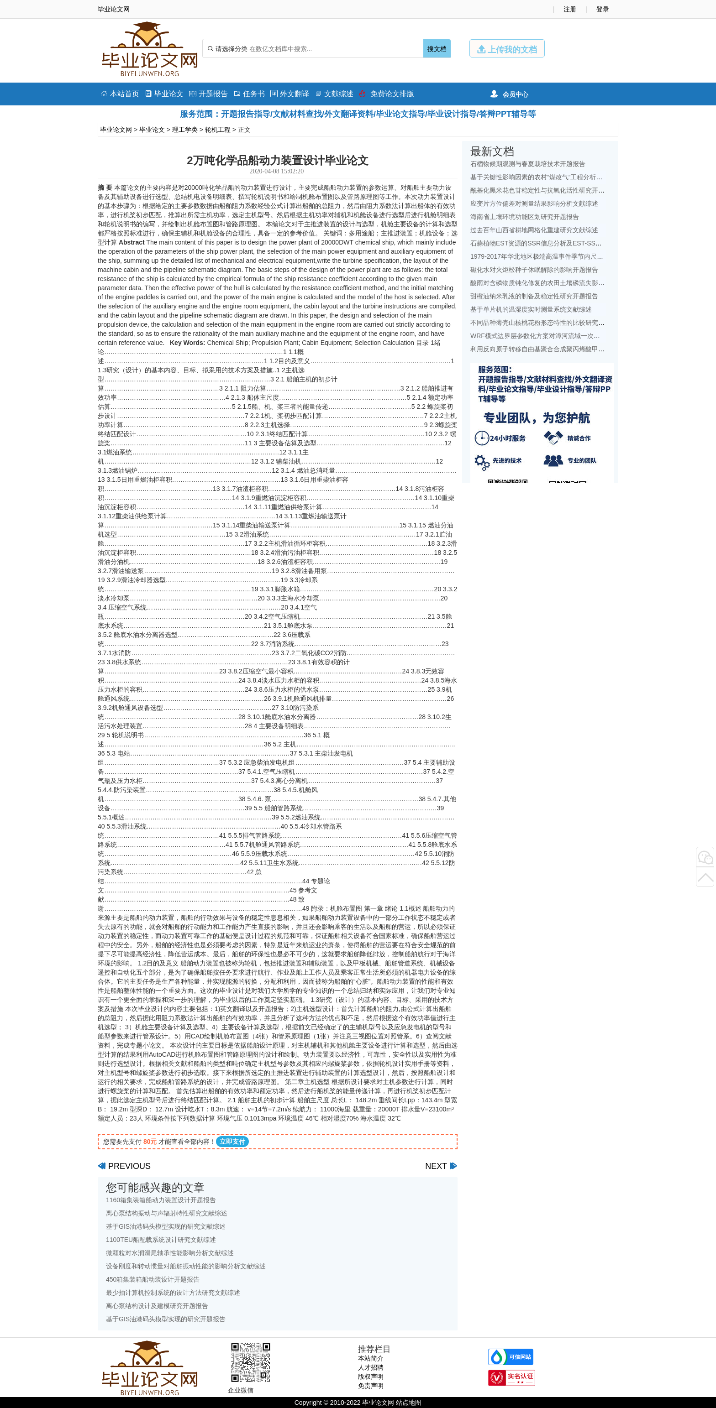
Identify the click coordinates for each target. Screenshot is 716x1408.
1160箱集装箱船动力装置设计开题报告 (161, 1200)
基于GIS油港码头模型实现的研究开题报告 (166, 1319)
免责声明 (371, 1385)
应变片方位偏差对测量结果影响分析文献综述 (534, 203)
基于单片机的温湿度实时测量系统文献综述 (531, 309)
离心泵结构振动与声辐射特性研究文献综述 (166, 1213)
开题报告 (208, 94)
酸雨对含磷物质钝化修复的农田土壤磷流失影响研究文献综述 (556, 283)
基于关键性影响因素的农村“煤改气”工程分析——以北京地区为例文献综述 (574, 177)
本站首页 (119, 94)
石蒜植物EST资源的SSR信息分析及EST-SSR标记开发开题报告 (560, 243)
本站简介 (371, 1358)
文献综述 (334, 94)
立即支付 (232, 1141)
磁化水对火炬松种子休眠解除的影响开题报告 (534, 269)
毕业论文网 (116, 129)
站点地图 (408, 1402)
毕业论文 (164, 94)
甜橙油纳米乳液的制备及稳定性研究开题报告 (534, 296)
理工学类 (185, 129)
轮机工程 (218, 129)
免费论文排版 (386, 94)
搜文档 (437, 48)
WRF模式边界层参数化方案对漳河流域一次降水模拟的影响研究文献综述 (573, 335)
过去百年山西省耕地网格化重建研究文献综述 (534, 230)
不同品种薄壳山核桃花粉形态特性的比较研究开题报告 (547, 322)
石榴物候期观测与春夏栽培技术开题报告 (527, 163)
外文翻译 (289, 94)
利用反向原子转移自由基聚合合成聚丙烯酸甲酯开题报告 (550, 349)
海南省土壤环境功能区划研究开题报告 (524, 216)
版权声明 (371, 1376)
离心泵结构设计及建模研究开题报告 (157, 1305)
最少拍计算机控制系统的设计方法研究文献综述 (173, 1292)
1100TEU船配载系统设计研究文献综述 (161, 1239)
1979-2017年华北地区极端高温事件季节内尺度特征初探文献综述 (562, 256)
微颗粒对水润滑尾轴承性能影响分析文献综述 (170, 1253)
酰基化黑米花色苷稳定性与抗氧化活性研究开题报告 (543, 190)
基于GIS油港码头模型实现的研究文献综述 (166, 1226)
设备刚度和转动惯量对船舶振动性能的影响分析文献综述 (186, 1266)
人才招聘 (371, 1367)
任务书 (249, 94)
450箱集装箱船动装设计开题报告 (153, 1279)
